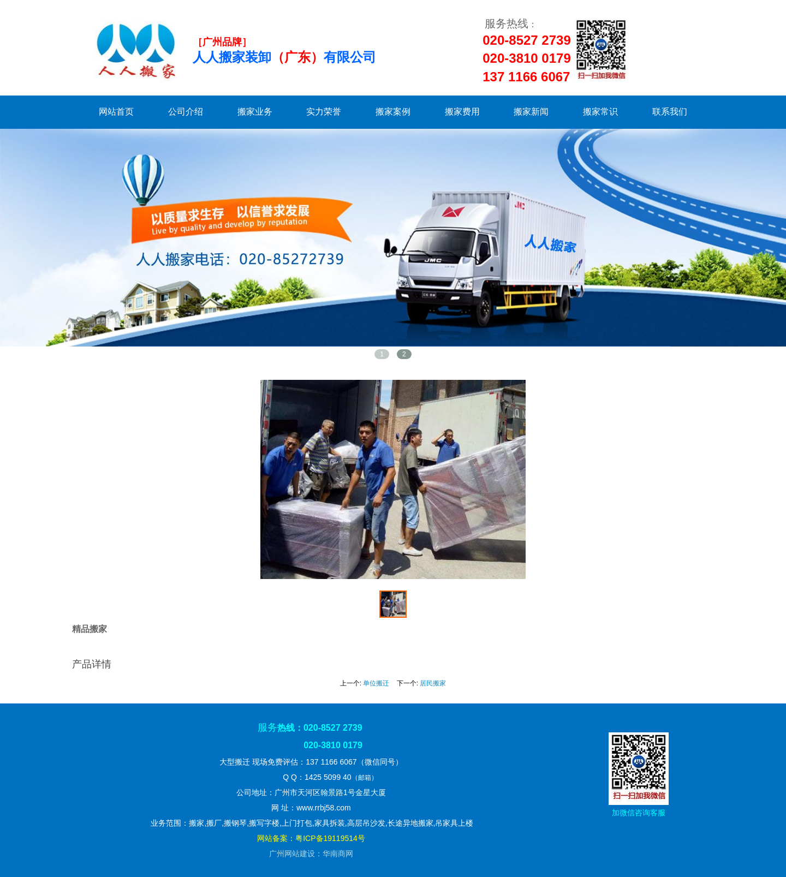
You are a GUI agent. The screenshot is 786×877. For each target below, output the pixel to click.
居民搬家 (433, 683)
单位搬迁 (376, 683)
